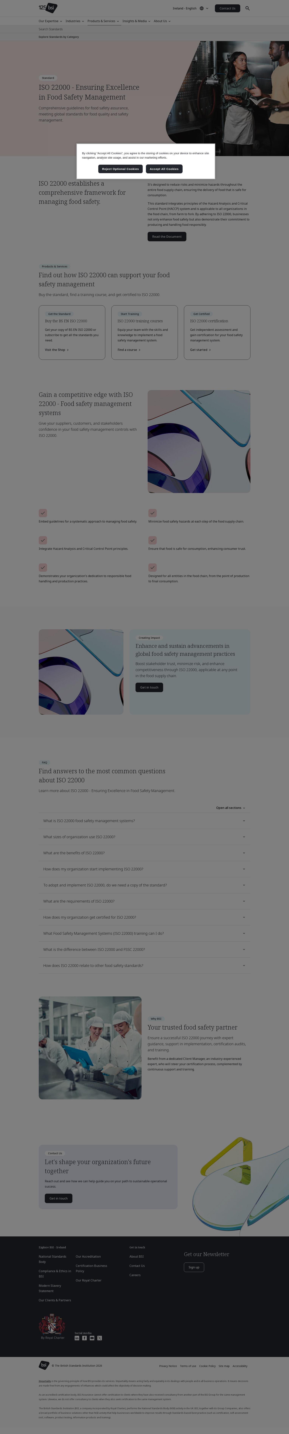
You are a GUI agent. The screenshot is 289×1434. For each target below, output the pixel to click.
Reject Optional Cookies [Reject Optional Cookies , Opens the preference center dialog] (120, 169)
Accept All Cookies (164, 169)
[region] (145, 161)
